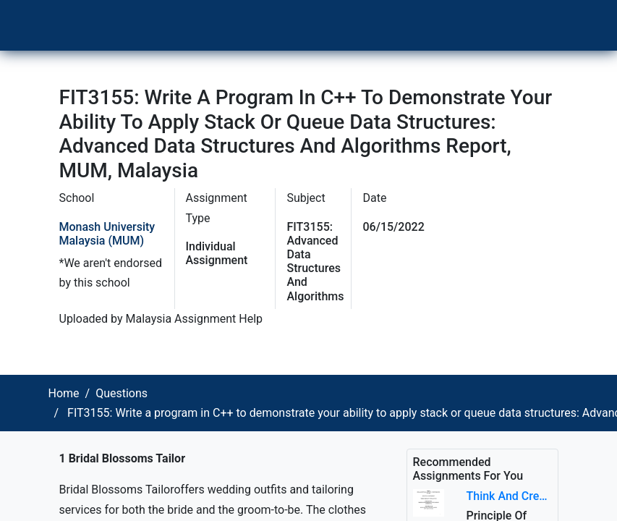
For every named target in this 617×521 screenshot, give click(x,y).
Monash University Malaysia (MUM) (107, 233)
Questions (121, 393)
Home (64, 393)
